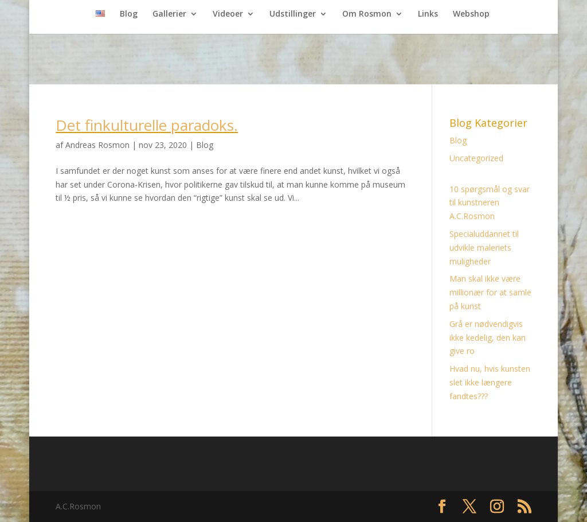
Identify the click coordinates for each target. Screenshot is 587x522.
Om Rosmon (367, 14)
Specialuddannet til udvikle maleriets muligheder (484, 247)
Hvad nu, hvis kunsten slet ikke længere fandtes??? (489, 382)
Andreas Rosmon (97, 144)
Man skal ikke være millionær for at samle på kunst (490, 292)
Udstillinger (292, 14)
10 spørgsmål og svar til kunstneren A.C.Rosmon (489, 203)
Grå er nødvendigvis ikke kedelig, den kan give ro (487, 337)
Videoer (228, 14)
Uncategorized (476, 158)
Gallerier (169, 14)
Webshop (471, 14)
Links (428, 14)
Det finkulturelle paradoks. (147, 125)
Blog (129, 14)
